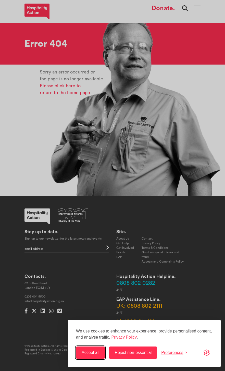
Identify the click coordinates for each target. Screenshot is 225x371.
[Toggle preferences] (174, 353)
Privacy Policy (124, 337)
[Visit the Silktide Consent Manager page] (207, 353)
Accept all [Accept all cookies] (90, 352)
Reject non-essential (133, 352)
